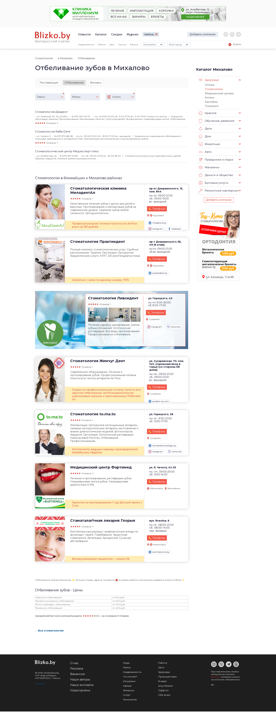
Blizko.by (216, 677)
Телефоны (158, 209)
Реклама (76, 669)
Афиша (134, 44)
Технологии (130, 700)
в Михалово (65, 58)
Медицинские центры (218, 92)
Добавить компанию (203, 34)
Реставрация (49, 82)
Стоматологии (44, 58)
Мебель (149, 34)
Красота (207, 112)
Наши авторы (80, 680)
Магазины (209, 166)
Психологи (211, 105)
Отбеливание (74, 82)
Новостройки (80, 691)
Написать (174, 327)
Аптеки (209, 96)
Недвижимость (86, 44)
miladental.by (157, 223)
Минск (127, 668)
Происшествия (167, 677)
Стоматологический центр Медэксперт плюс (67, 151)
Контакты (40, 684)
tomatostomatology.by (162, 446)
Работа (102, 44)
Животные (209, 143)
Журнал (132, 34)
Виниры (95, 82)
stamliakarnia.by (159, 552)
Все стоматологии (49, 631)
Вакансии (77, 674)
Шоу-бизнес (165, 686)
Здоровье (209, 80)
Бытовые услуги (213, 182)
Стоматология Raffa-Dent (52, 132)
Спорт (127, 695)
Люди (126, 663)
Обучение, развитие (216, 120)
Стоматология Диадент (51, 112)
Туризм (122, 44)
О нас (74, 663)
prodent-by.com (159, 401)
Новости (84, 34)
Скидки (116, 34)
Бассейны (211, 101)
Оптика (209, 84)
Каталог (101, 34)
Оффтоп (163, 690)
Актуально (129, 681)
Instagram (156, 229)
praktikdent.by (158, 273)
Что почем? (130, 677)
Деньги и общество (215, 174)
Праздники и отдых (215, 159)
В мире (162, 681)
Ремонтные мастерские (219, 190)
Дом (205, 135)
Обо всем (164, 695)
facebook (174, 229)
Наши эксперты (82, 685)
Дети (205, 128)
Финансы (128, 690)
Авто (112, 44)
